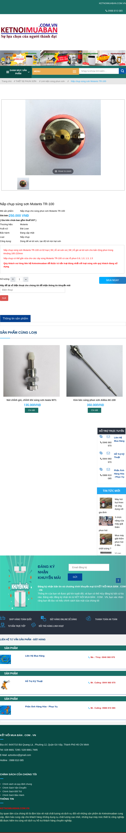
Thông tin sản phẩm (15, 318)
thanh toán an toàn (106, 619)
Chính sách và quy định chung (17, 784)
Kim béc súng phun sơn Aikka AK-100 (94, 400)
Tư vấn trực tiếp (17, 626)
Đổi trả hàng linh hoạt (51, 626)
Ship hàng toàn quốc (20, 619)
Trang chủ (7, 81)
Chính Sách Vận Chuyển (15, 787)
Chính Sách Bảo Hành (13, 795)
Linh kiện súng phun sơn (53, 81)
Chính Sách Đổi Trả (12, 791)
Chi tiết (31, 410)
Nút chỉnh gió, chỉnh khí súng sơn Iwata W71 (31, 400)
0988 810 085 (114, 10)
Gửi (4, 298)
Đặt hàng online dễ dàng (63, 619)
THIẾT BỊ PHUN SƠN (25, 81)
